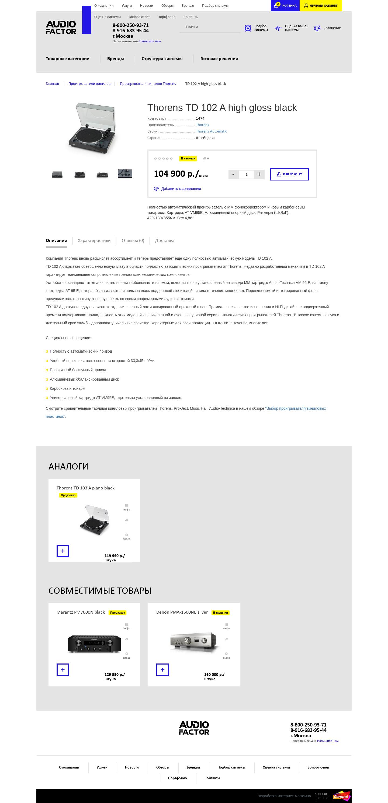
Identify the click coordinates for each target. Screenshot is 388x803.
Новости (146, 6)
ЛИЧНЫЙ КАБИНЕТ (323, 6)
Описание (56, 240)
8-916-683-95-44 (131, 31)
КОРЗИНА (287, 6)
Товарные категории (70, 58)
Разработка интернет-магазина (284, 796)
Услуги (127, 6)
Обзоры (167, 6)
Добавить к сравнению (181, 188)
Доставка (165, 240)
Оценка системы (107, 17)
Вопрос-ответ (139, 17)
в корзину (289, 174)
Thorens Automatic (211, 132)
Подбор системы (215, 6)
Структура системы (164, 58)
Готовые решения (221, 58)
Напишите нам (150, 41)
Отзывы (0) (133, 240)
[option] (94, 520)
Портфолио (166, 17)
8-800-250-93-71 (131, 25)
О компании (104, 6)
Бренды (188, 6)
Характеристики (94, 240)
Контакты (190, 17)
